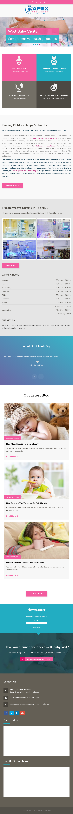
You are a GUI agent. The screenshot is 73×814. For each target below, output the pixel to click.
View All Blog (36, 594)
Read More (12, 457)
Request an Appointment (38, 659)
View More (10, 266)
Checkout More (12, 186)
